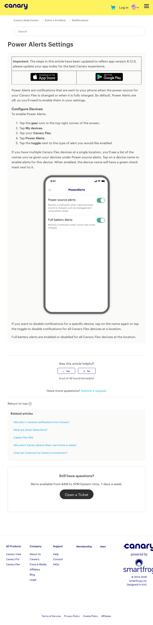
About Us (35, 554)
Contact (58, 559)
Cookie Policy (90, 616)
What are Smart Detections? (31, 429)
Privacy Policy (72, 616)
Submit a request (93, 391)
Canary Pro (12, 559)
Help (56, 554)
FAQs (56, 564)
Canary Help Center (26, 20)
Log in (123, 7)
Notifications (80, 20)
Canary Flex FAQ (23, 437)
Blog (32, 574)
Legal (33, 579)
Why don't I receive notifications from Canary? (42, 422)
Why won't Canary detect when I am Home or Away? (45, 445)
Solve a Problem (55, 20)
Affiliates (35, 569)
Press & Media (38, 564)
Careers (34, 559)
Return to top (20, 403)
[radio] (66, 371)
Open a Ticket (76, 494)
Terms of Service (51, 616)
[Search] (79, 31)
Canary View (13, 554)
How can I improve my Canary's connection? (41, 452)
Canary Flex (13, 564)
